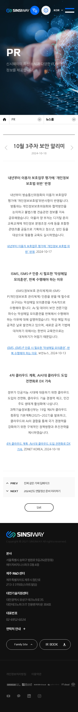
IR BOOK (52, 644)
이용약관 (36, 674)
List (39, 507)
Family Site (21, 644)
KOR (58, 10)
